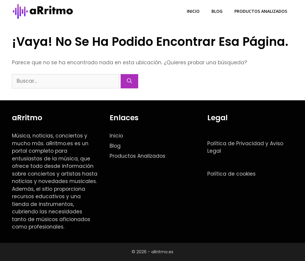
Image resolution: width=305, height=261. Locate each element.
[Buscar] (129, 81)
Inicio (193, 11)
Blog (216, 11)
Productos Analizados (260, 11)
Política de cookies (231, 173)
